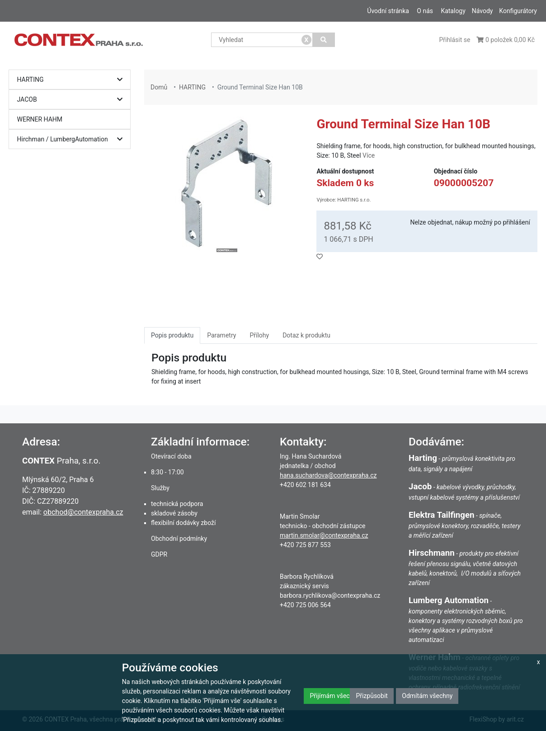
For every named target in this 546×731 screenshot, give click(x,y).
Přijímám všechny (334, 695)
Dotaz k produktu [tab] (306, 335)
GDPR (159, 554)
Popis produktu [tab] (172, 335)
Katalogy (453, 10)
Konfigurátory (518, 10)
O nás (425, 10)
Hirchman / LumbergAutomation (72, 139)
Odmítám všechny (427, 695)
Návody (482, 10)
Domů (159, 87)
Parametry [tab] (221, 335)
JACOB (72, 99)
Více (368, 155)
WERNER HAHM (40, 119)
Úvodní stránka (388, 10)
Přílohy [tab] (259, 335)
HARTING (72, 79)
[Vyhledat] (324, 40)
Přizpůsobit (372, 695)
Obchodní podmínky (179, 538)
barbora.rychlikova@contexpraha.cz (330, 595)
